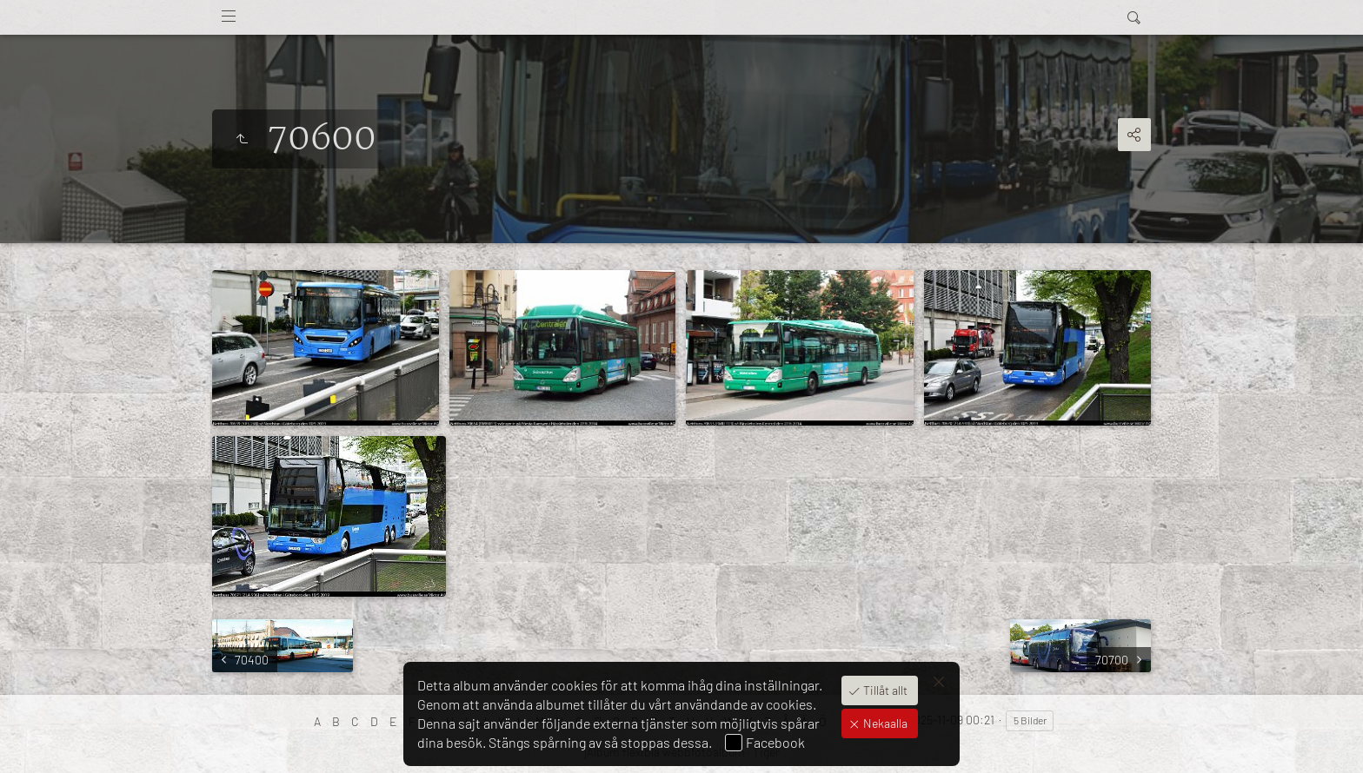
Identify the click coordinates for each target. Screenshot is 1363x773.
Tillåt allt (884, 690)
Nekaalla (884, 723)
